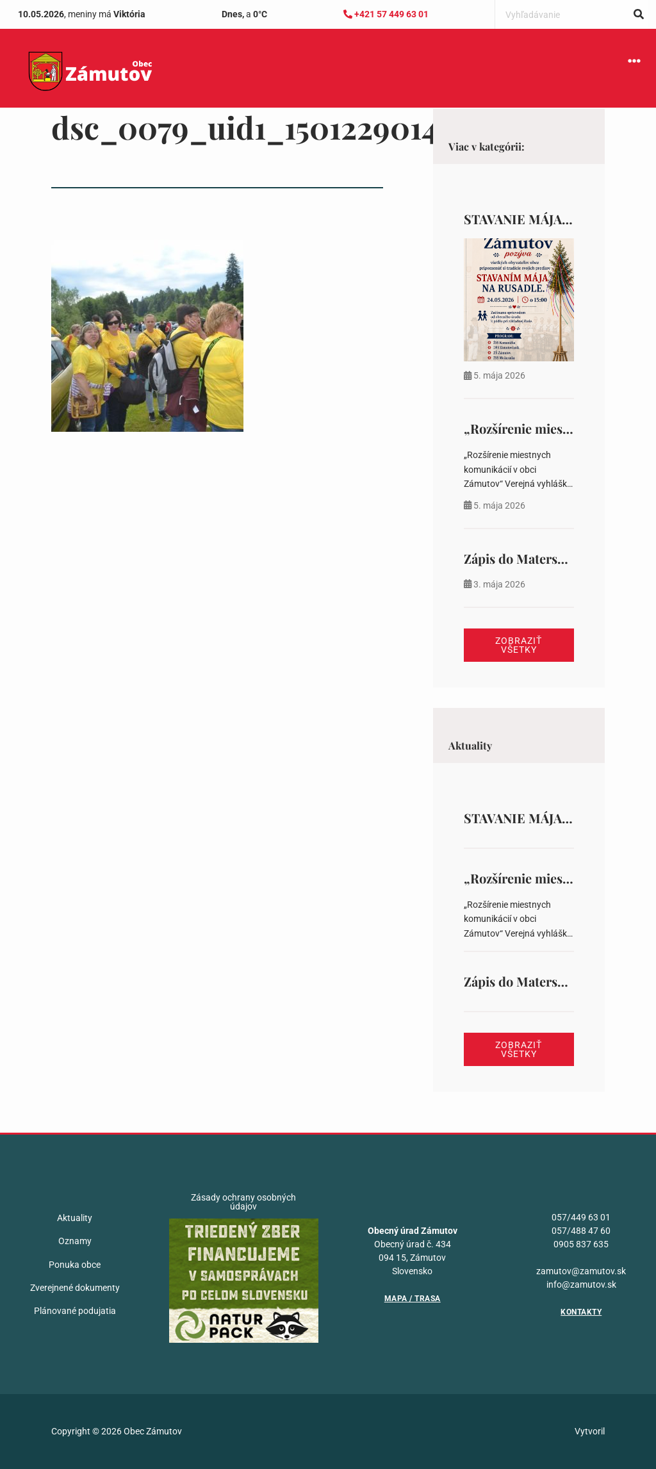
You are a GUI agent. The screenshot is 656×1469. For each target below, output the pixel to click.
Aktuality (74, 1218)
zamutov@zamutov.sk (581, 1271)
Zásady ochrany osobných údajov (243, 1201)
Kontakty (581, 1312)
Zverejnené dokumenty (75, 1288)
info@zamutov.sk (581, 1284)
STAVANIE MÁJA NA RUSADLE (555, 218)
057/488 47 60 (581, 1231)
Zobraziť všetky (518, 645)
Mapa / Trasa (412, 1298)
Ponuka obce (75, 1265)
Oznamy (75, 1241)
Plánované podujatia (75, 1311)
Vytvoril (590, 1431)
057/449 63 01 (581, 1217)
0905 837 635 (581, 1244)
